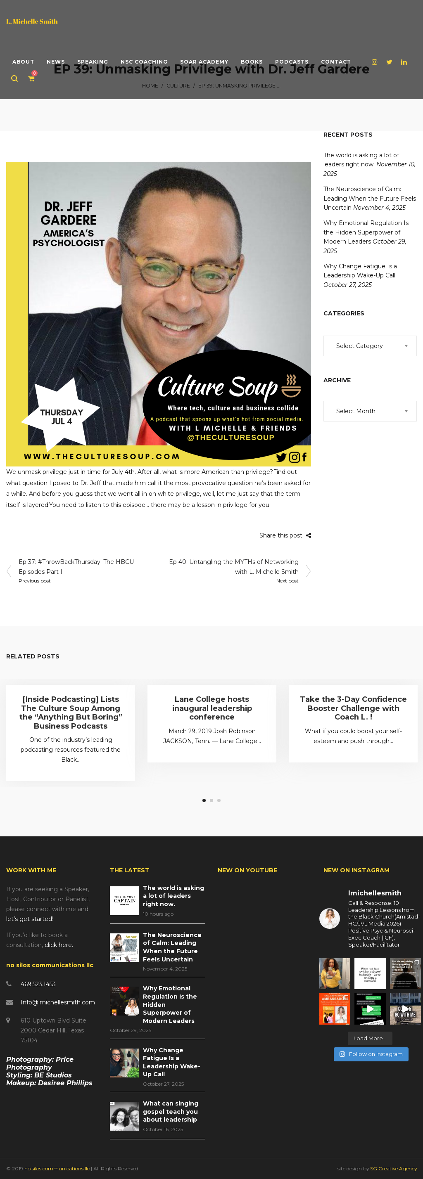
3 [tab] (219, 800)
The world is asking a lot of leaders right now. (173, 896)
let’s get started (29, 919)
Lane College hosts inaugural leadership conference (212, 708)
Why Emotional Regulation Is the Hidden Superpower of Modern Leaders (366, 232)
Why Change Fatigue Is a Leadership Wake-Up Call (171, 1062)
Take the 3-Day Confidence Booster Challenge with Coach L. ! (353, 708)
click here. (59, 945)
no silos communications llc (57, 1168)
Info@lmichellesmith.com (58, 1002)
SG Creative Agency (393, 1168)
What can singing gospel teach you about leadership (170, 1111)
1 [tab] (204, 800)
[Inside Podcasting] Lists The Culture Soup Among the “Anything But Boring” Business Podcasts (70, 713)
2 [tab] (211, 800)
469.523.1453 (38, 984)
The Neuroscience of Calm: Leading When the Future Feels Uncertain (369, 198)
